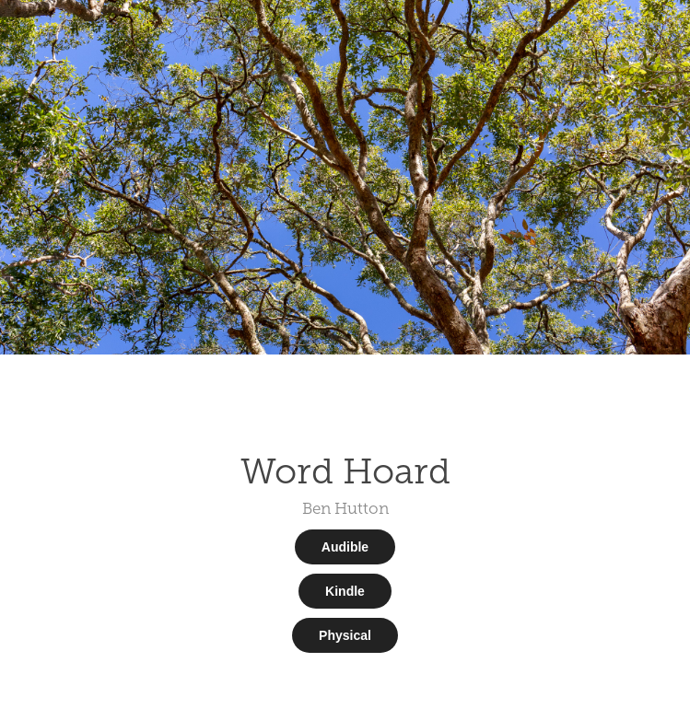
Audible (345, 547)
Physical (345, 635)
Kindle (345, 591)
